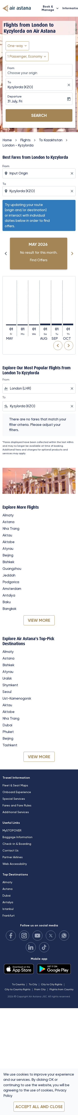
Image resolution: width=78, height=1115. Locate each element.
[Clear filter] (71, 388)
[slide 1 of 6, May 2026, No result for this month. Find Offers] (38, 253)
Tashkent (9, 745)
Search (39, 115)
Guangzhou (11, 568)
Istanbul (8, 909)
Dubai (7, 725)
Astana (8, 522)
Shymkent (10, 685)
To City (33, 984)
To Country (18, 984)
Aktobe (8, 542)
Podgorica (10, 582)
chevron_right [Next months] (72, 253)
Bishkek (8, 562)
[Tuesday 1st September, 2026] (57, 324)
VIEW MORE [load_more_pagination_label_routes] (39, 620)
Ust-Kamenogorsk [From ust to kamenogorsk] (16, 698)
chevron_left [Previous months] (5, 253)
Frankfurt (8, 915)
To (9, 82)
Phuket (8, 732)
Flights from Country (61, 989)
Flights (25, 140)
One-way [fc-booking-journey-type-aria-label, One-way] (15, 46)
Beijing (7, 555)
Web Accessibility (14, 863)
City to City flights (51, 984)
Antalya (8, 595)
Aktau (7, 535)
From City (40, 989)
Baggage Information (17, 837)
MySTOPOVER (11, 830)
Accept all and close (39, 1106)
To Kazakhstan (50, 140)
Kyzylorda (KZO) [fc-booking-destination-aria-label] (20, 87)
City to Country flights (17, 989)
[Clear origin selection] (72, 173)
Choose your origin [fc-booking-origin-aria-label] (22, 73)
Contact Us (10, 850)
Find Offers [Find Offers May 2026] (38, 260)
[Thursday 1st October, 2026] (68, 324)
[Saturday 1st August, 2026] (45, 324)
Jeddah (8, 575)
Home (7, 140)
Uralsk (7, 678)
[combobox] (39, 173)
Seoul (6, 692)
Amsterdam (11, 589)
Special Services (13, 798)
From (10, 68)
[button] (27, 56)
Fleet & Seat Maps (15, 785)
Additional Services (15, 812)
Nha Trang (10, 528)
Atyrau (7, 548)
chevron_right (68, 345)
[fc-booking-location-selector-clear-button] (69, 85)
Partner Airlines (12, 857)
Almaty (8, 515)
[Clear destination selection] (72, 191)
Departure (14, 96)
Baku (6, 602)
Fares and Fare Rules (16, 805)
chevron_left (57, 345)
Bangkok (9, 609)
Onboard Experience (16, 792)
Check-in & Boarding (16, 843)
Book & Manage (51, 8)
